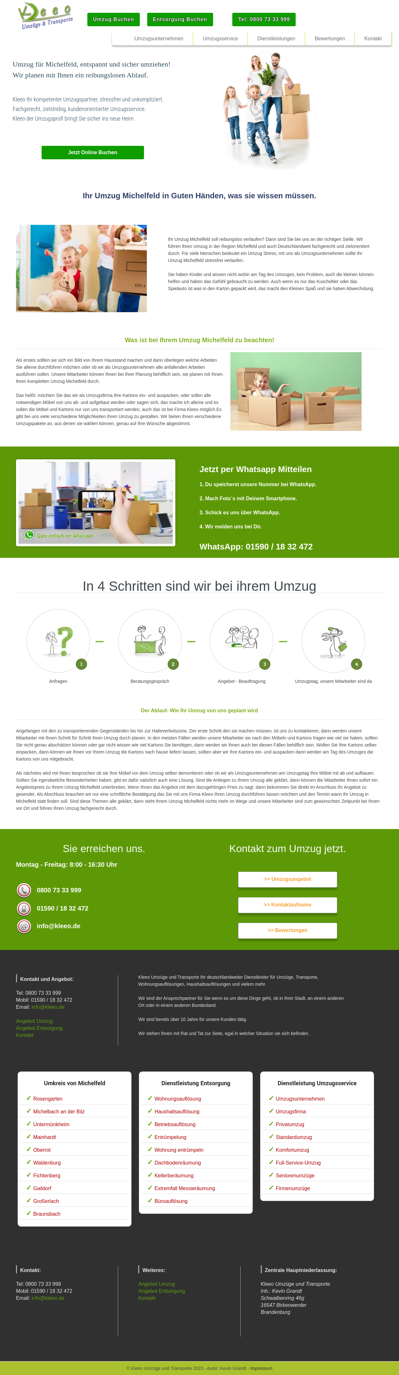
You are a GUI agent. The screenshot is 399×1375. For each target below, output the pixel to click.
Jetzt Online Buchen (92, 152)
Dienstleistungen (276, 38)
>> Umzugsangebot (287, 879)
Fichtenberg (46, 1175)
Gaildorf (42, 1188)
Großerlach (46, 1201)
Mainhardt (44, 1137)
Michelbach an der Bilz (59, 1111)
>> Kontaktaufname (287, 904)
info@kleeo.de (48, 1007)
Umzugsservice (220, 38)
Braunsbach (46, 1214)
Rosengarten (48, 1099)
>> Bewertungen (287, 930)
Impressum (261, 1368)
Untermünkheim (51, 1124)
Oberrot (42, 1150)
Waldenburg (47, 1163)
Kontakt (24, 1035)
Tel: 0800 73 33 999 (264, 19)
